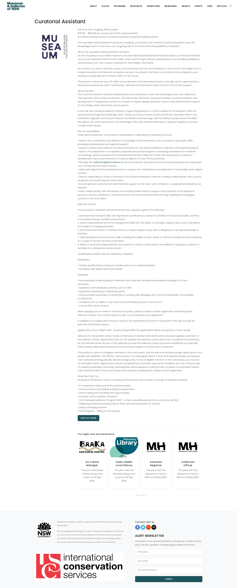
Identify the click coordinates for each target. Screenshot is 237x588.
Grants (186, 6)
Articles (222, 6)
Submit (169, 579)
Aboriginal (170, 6)
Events (199, 6)
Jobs (209, 6)
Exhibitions (153, 6)
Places (105, 6)
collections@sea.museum (107, 162)
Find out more (88, 418)
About (93, 6)
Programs (120, 6)
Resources (136, 6)
